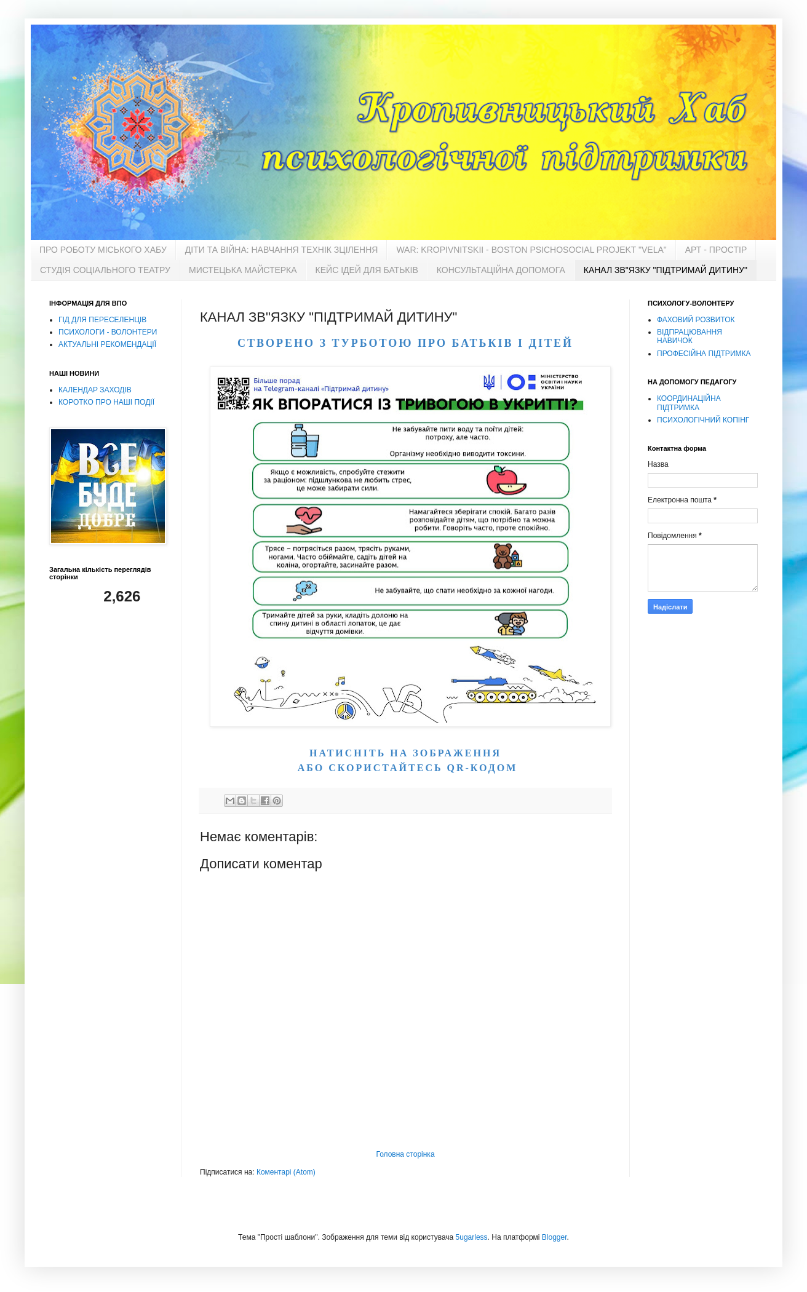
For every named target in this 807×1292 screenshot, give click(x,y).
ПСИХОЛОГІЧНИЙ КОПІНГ (703, 420)
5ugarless (472, 1237)
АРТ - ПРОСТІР (716, 250)
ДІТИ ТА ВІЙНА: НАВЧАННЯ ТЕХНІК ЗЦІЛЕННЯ (281, 250)
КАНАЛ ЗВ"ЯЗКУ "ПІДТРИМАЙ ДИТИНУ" (665, 270)
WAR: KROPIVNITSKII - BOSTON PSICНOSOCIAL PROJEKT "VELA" (531, 250)
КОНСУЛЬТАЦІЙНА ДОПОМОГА (501, 270)
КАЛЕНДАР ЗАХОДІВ (95, 390)
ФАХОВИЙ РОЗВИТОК (695, 319)
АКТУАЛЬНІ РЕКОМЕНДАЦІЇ (107, 344)
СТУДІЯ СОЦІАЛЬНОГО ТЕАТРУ (105, 270)
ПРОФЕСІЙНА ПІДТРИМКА (704, 353)
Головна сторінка (405, 1154)
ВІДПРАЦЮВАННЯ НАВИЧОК (689, 336)
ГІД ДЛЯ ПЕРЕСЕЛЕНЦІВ (102, 319)
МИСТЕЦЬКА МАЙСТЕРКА (243, 270)
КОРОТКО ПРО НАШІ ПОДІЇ (106, 402)
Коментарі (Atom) (286, 1172)
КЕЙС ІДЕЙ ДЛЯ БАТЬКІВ (367, 270)
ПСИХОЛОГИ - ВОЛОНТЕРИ (107, 332)
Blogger (554, 1237)
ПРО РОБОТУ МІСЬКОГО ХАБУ (103, 250)
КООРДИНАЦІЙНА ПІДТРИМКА (689, 402)
